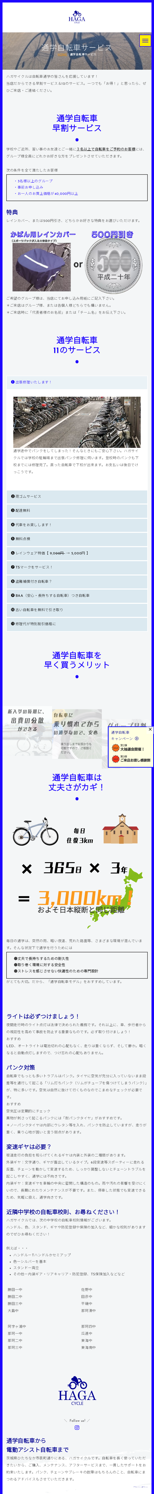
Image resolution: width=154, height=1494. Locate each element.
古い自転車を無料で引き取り (37, 610)
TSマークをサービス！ (32, 567)
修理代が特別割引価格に (33, 624)
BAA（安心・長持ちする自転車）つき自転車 (50, 596)
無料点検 (20, 539)
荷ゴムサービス (26, 496)
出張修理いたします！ (31, 382)
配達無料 (20, 511)
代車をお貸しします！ (31, 525)
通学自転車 (120, 733)
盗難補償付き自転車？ (31, 581)
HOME (62, 54)
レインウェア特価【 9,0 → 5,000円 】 (50, 553)
